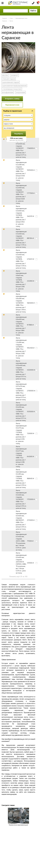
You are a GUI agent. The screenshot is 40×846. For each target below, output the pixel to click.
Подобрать (18, 134)
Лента (11, 21)
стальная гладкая (8, 79)
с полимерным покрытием (11, 89)
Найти (33, 10)
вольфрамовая (7, 92)
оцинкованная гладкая (10, 82)
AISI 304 (5, 75)
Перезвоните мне (12, 105)
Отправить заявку (12, 99)
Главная (4, 18)
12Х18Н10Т (14, 75)
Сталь (11, 18)
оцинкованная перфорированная (14, 86)
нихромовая (20, 92)
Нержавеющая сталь (21, 18)
